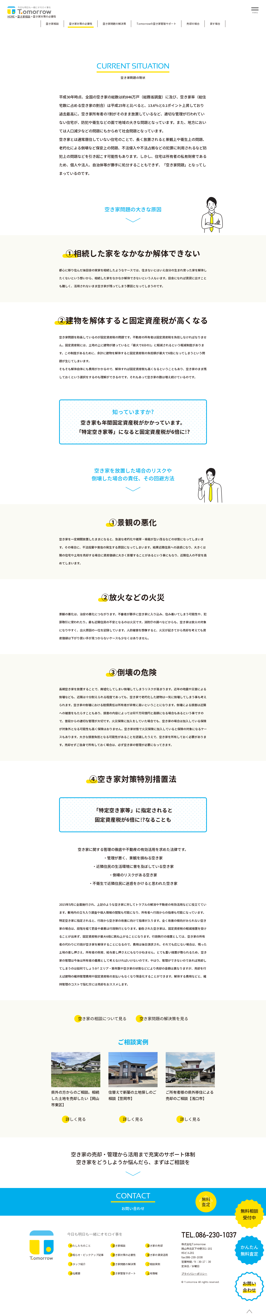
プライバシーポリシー (194, 1273)
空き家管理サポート (156, 23)
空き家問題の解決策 (114, 23)
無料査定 (206, 1201)
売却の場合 (193, 23)
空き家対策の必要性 (80, 23)
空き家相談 (52, 23)
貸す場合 (215, 23)
